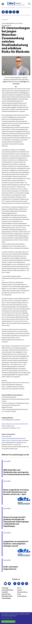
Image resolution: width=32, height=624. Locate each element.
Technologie (5, 588)
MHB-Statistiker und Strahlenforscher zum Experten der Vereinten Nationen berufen (16, 472)
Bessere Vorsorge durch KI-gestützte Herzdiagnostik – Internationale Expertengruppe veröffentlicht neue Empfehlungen (16, 521)
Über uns (19, 588)
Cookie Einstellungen (22, 596)
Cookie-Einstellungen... (7, 618)
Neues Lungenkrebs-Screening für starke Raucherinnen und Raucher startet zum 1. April (16, 491)
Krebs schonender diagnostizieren (10, 567)
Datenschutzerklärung (22, 592)
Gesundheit (5, 592)
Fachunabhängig (6, 598)
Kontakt (19, 594)
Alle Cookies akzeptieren (8, 621)
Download (16, 84)
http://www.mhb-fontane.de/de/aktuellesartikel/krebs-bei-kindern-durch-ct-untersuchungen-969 (14, 438)
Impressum (19, 590)
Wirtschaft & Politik (7, 596)
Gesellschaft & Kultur (7, 590)
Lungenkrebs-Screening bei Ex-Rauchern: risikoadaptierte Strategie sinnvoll (16, 543)
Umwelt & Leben (6, 594)
